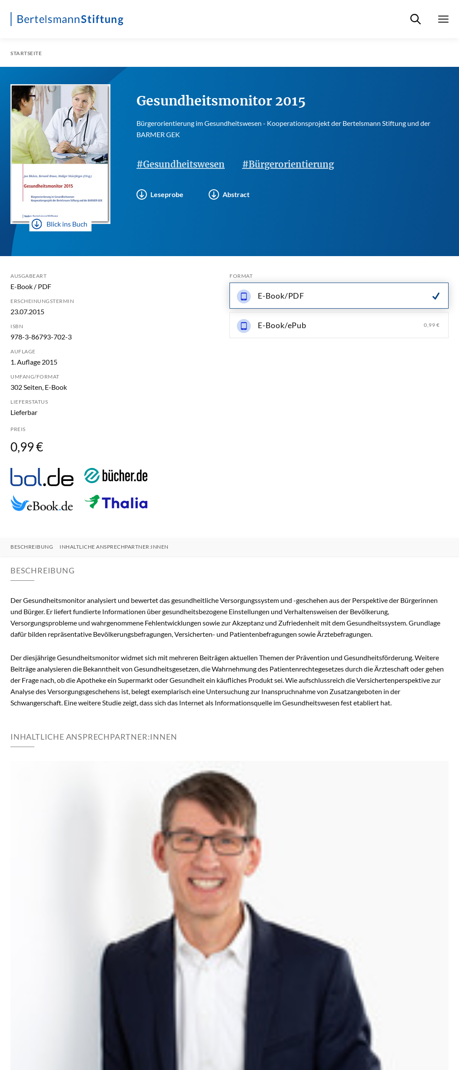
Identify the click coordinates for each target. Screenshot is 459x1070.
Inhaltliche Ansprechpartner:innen (114, 547)
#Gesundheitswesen (180, 164)
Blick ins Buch (59, 224)
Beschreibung (31, 547)
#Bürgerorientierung (288, 164)
